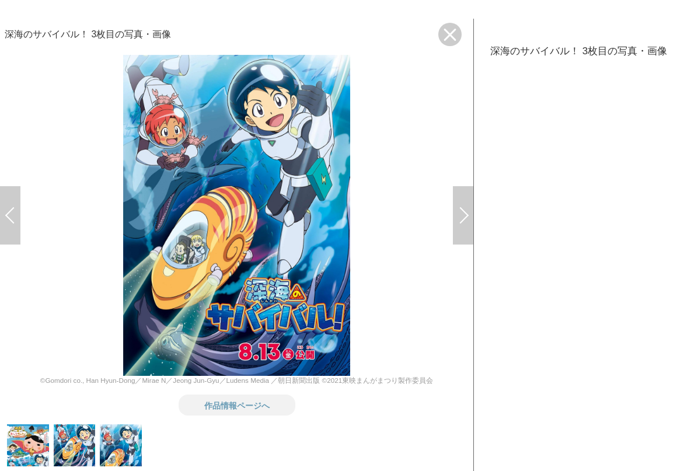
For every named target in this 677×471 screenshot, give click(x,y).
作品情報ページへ (237, 405)
